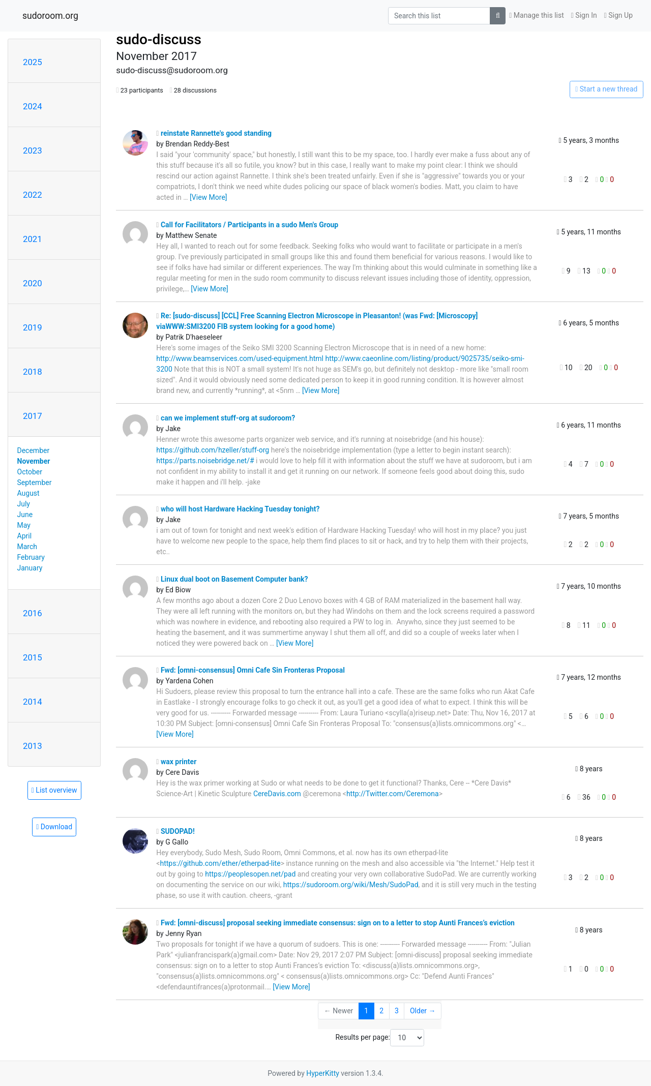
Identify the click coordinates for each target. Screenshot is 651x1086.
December (33, 450)
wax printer (176, 762)
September (34, 482)
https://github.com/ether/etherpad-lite (220, 863)
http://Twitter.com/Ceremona (392, 794)
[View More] (208, 197)
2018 (32, 372)
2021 (32, 239)
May (24, 525)
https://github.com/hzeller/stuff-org (212, 450)
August (28, 493)
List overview (54, 790)
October (29, 472)
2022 (32, 195)
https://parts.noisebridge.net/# (205, 461)
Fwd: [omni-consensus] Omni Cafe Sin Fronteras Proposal (250, 670)
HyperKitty (322, 1073)
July (23, 504)
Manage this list (536, 15)
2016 (32, 613)
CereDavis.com (277, 794)
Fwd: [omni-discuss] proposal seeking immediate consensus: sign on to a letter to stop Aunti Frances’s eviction (335, 923)
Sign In (584, 15)
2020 (32, 283)
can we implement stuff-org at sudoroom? (225, 418)
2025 (32, 62)
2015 (32, 657)
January (30, 568)
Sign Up (618, 15)
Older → (423, 1011)
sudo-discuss (158, 39)
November (33, 461)
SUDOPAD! (175, 831)
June (25, 514)
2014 (32, 702)
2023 (32, 150)
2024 (32, 106)
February (31, 557)
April (24, 536)
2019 (32, 327)
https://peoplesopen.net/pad (250, 874)
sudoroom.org (50, 16)
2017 (32, 416)
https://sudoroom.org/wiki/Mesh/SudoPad (351, 885)
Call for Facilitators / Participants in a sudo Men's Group (247, 225)
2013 (32, 746)
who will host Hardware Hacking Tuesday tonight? (237, 509)
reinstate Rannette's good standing (214, 133)
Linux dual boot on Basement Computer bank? (232, 579)
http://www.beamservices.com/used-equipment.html (239, 358)
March (27, 546)
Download (54, 827)
